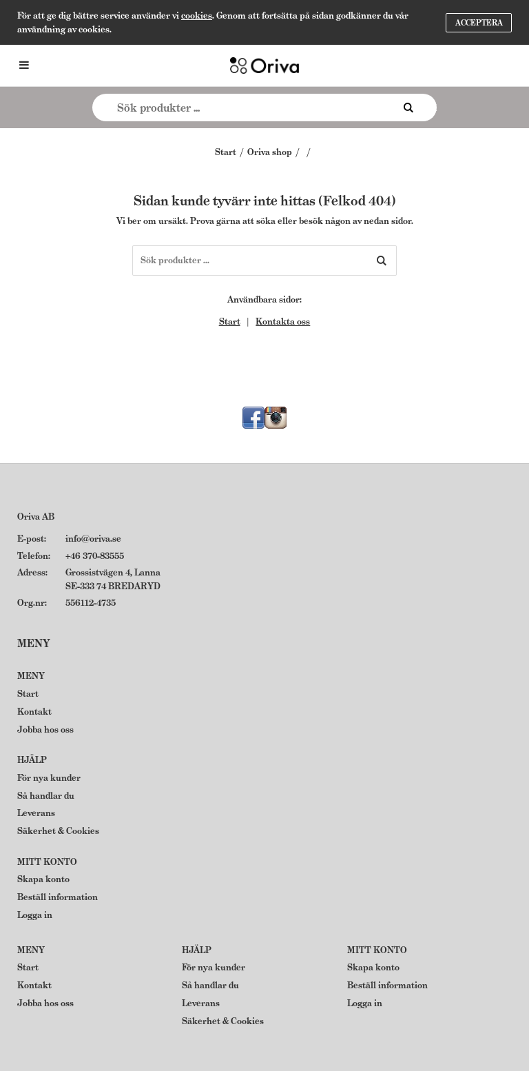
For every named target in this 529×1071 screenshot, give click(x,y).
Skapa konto (43, 879)
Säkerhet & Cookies (58, 831)
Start (225, 152)
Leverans (36, 813)
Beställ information (57, 897)
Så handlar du (45, 796)
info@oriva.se (93, 538)
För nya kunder (49, 778)
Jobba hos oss (45, 729)
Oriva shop (269, 152)
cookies (196, 15)
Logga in (34, 915)
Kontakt (34, 711)
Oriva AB (35, 516)
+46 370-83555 (94, 556)
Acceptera (479, 23)
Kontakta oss (283, 321)
